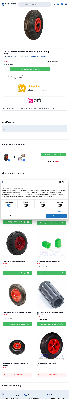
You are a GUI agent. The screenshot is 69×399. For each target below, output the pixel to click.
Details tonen (60, 211)
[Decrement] (5, 69)
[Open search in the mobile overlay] (34, 4)
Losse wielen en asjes (17, 56)
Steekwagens (45, 56)
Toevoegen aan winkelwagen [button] (16, 222)
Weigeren (12, 215)
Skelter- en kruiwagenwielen (32, 56)
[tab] (9, 108)
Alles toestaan (57, 215)
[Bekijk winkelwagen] (62, 4)
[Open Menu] (66, 4)
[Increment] (9, 69)
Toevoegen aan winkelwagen (29, 69)
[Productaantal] (7, 69)
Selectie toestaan (34, 215)
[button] (64, 51)
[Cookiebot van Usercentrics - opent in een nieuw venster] (60, 182)
